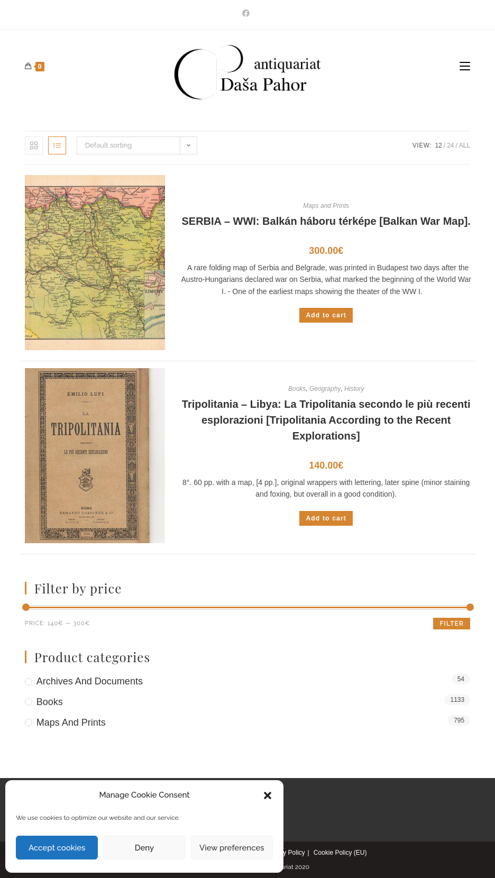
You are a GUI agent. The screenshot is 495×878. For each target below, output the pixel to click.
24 (450, 145)
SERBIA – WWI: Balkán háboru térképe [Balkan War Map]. (326, 221)
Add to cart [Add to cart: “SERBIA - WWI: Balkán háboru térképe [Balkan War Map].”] (326, 315)
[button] (267, 795)
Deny (144, 848)
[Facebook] (247, 13)
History (354, 388)
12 (438, 145)
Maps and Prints (326, 205)
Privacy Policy (285, 852)
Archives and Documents (89, 681)
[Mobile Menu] (465, 67)
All (464, 145)
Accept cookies (57, 848)
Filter (451, 623)
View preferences (231, 848)
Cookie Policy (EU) (340, 852)
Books (297, 388)
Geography (325, 388)
